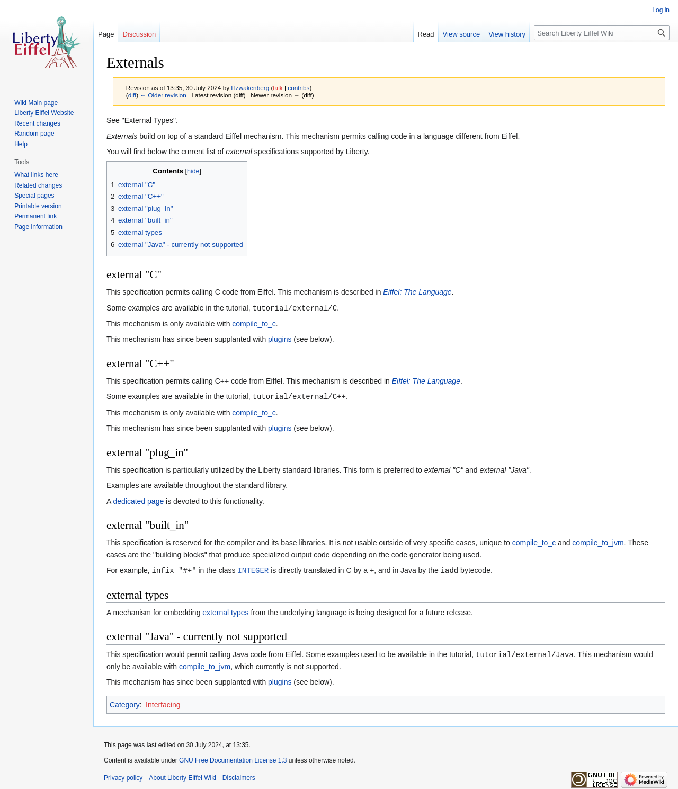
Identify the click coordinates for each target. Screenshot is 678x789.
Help (21, 144)
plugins (279, 338)
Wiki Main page (36, 103)
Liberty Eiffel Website (44, 113)
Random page (34, 133)
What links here (36, 175)
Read (426, 34)
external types (225, 611)
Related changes (38, 185)
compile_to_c (254, 323)
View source (461, 34)
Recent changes (37, 123)
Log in (661, 10)
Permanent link (35, 216)
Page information (38, 227)
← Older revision (163, 95)
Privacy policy (123, 775)
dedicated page (138, 500)
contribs (298, 87)
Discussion (139, 34)
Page (106, 34)
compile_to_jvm (597, 541)
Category (125, 702)
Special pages (34, 195)
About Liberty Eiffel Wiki (182, 775)
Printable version (37, 206)
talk (277, 87)
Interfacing (163, 702)
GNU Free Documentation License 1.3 (233, 758)
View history (506, 34)
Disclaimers (238, 775)
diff (132, 95)
